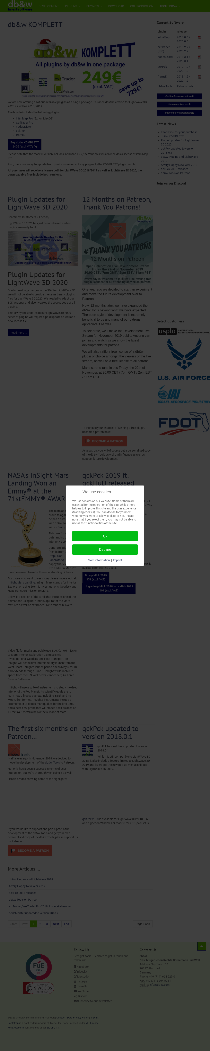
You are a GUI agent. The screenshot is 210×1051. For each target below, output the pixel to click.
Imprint (117, 560)
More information (99, 560)
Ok (105, 536)
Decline (105, 549)
